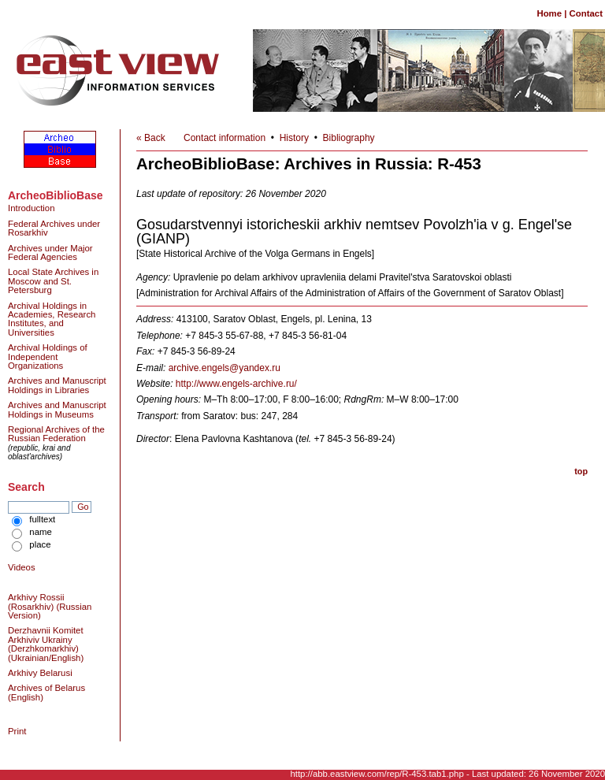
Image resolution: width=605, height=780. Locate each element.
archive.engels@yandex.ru (224, 367)
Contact (586, 13)
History (294, 137)
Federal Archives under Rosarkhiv (54, 228)
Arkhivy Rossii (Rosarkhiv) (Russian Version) (49, 606)
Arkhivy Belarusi (40, 673)
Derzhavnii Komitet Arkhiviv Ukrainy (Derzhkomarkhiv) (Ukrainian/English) (46, 644)
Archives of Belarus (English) (46, 692)
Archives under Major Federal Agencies (50, 252)
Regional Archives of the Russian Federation (56, 434)
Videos (21, 567)
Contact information (224, 137)
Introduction (31, 208)
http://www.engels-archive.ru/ (236, 383)
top (581, 471)
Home (549, 13)
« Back (150, 137)
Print (17, 731)
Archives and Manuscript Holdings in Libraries (57, 385)
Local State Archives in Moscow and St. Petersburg (53, 281)
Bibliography (349, 137)
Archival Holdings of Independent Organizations (47, 356)
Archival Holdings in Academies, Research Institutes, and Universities (51, 319)
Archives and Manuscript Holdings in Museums (57, 409)
